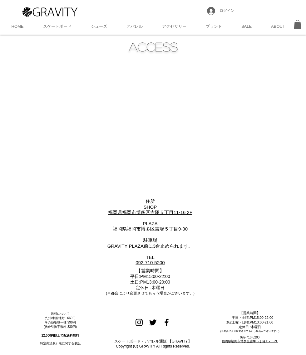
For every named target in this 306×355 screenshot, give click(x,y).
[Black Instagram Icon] (139, 322)
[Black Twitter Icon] (153, 322)
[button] (57, 26)
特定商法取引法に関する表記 (60, 343)
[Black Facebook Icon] (166, 322)
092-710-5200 (249, 337)
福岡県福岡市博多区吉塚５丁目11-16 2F (250, 341)
